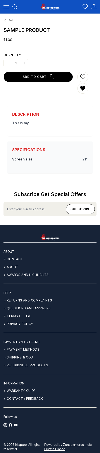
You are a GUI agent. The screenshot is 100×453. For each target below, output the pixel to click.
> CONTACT (13, 259)
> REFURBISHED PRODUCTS (25, 365)
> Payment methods (21, 349)
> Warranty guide (19, 391)
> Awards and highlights (26, 275)
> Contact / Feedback (23, 398)
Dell (8, 20)
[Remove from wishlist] (82, 88)
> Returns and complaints (27, 300)
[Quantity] (16, 63)
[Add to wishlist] (82, 77)
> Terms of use (17, 316)
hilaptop (21, 444)
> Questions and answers (27, 308)
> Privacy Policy (18, 324)
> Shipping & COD (18, 357)
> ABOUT (10, 267)
